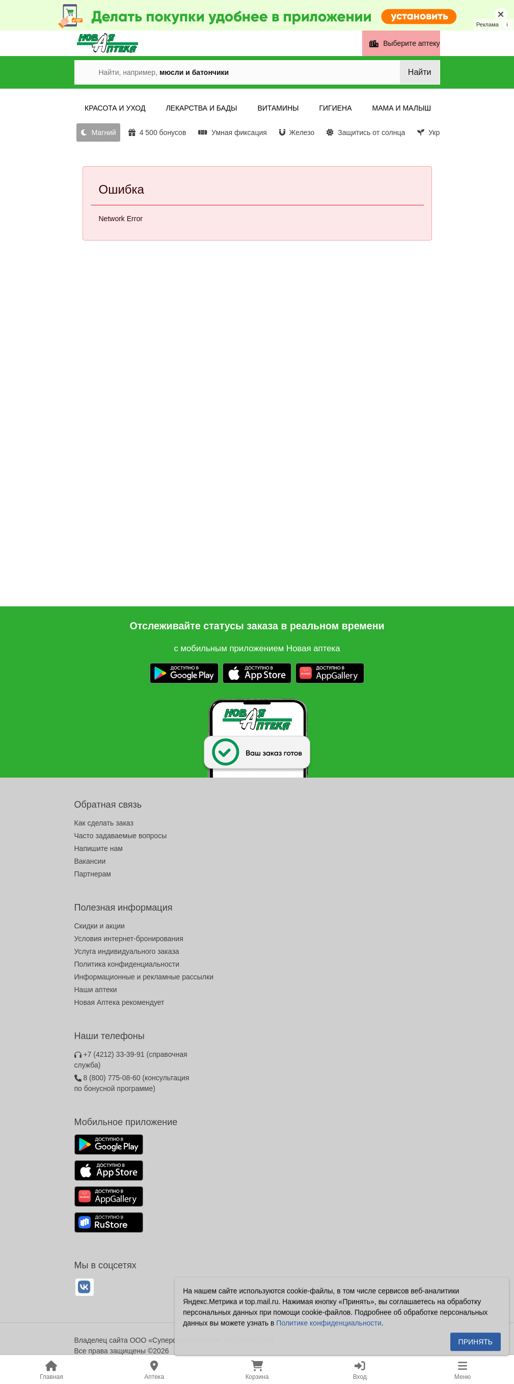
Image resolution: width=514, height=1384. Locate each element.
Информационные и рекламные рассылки (144, 977)
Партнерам (92, 874)
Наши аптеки (95, 990)
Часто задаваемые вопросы (120, 836)
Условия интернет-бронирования (128, 939)
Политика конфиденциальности (127, 964)
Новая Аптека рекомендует (119, 1002)
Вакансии (90, 861)
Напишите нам (98, 848)
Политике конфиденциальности (328, 1325)
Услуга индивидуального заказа (126, 951)
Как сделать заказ (103, 823)
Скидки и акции (99, 926)
